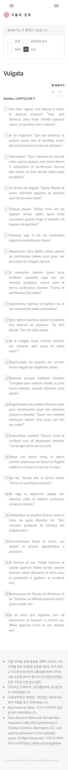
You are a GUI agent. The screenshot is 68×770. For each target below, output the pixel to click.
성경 (17, 41)
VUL (33, 49)
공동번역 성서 (39, 41)
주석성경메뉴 (11, 5)
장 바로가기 (58, 85)
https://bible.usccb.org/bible (41, 743)
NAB (17, 49)
